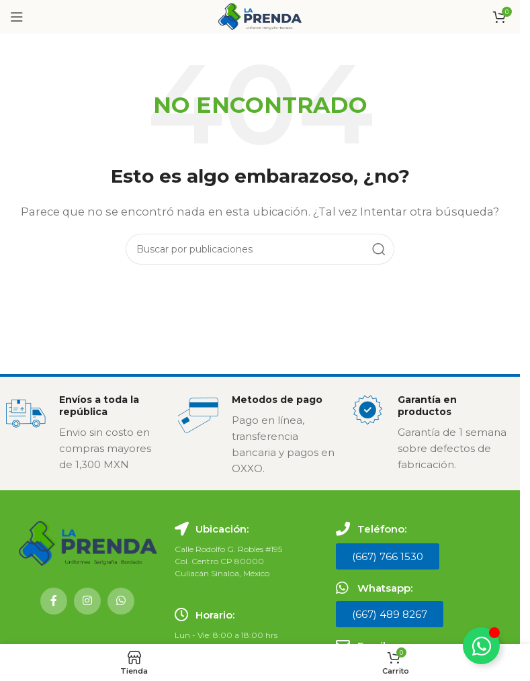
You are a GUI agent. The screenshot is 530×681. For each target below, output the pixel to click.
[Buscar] (260, 249)
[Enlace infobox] (85, 433)
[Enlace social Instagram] (87, 601)
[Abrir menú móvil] (16, 16)
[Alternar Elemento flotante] (481, 645)
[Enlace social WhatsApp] (120, 601)
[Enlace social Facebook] (53, 601)
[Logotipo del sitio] (259, 15)
